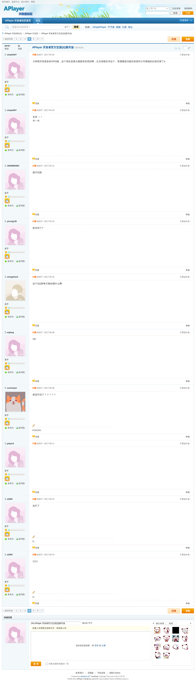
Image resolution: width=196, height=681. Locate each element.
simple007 (12, 55)
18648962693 (13, 166)
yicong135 (12, 221)
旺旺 (171, 623)
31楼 (34, 110)
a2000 (9, 499)
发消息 (22, 94)
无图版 (91, 673)
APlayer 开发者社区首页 (18, 20)
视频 (118, 27)
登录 (175, 13)
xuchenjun (12, 388)
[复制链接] (79, 47)
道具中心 (16, 2)
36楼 (34, 388)
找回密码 (188, 8)
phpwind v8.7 (86, 676)
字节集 (111, 27)
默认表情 (160, 623)
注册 (188, 13)
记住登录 (177, 8)
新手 (7, 82)
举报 (188, 103)
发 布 (36, 664)
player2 (10, 443)
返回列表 (9, 39)
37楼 (34, 443)
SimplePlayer (99, 27)
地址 (130, 27)
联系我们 (80, 673)
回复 (174, 39)
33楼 (34, 221)
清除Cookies (114, 673)
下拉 (167, 8)
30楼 (34, 55)
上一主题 (176, 48)
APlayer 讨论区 (31, 33)
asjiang (10, 332)
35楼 (34, 332)
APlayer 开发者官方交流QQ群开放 (56, 33)
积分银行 (6, 2)
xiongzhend (12, 277)
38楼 (34, 499)
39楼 (34, 554)
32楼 (34, 166)
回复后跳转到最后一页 (57, 664)
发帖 (188, 39)
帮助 (33, 2)
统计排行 (25, 2)
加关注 (11, 94)
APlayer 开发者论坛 (13, 33)
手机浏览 (101, 673)
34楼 (34, 277)
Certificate (94, 676)
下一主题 (179, 48)
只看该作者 (185, 55)
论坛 (38, 20)
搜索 (76, 27)
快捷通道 (184, 20)
